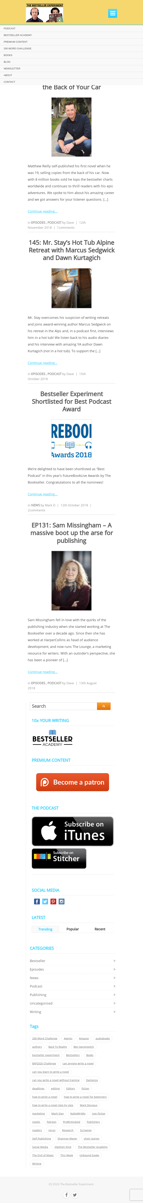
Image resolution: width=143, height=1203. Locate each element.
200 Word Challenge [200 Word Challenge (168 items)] (44, 1038)
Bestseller (37, 961)
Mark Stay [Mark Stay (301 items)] (57, 1113)
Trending (45, 929)
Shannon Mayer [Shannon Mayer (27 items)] (67, 1138)
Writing (35, 1012)
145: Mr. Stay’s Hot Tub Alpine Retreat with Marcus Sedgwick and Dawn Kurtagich (72, 250)
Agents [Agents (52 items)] (68, 1038)
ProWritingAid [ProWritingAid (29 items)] (71, 1122)
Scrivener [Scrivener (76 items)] (86, 1130)
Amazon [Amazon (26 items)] (84, 1038)
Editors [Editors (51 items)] (70, 1088)
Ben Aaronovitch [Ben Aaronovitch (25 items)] (84, 1046)
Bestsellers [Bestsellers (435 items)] (73, 1055)
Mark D (50, 505)
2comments (36, 510)
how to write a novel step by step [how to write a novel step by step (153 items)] (52, 1105)
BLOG (7, 61)
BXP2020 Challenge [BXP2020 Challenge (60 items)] (44, 1063)
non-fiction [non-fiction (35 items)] (98, 1113)
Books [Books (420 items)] (89, 1055)
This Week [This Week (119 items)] (66, 1155)
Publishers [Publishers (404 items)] (93, 1122)
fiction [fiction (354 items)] (85, 1088)
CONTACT (9, 81)
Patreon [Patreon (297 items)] (51, 1122)
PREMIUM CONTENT (16, 41)
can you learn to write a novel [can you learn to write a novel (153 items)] (50, 1072)
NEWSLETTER (12, 68)
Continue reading (41, 211)
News (36, 505)
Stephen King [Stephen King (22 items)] (63, 1147)
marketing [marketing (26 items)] (38, 1113)
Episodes (38, 222)
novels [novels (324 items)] (36, 1122)
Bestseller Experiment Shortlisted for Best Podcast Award (71, 401)
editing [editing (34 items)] (55, 1088)
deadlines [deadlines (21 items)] (38, 1088)
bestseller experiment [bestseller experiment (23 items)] (46, 1055)
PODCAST (9, 28)
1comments (65, 227)
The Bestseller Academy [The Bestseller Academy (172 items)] (93, 1147)
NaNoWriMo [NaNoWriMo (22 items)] (77, 1113)
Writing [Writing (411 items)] (36, 1163)
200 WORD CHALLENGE (17, 48)
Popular (72, 929)
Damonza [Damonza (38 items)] (92, 1080)
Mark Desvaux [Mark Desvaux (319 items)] (88, 1105)
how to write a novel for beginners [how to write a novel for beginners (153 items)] (85, 1097)
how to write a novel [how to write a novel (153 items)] (44, 1097)
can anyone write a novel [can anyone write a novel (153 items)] (78, 1063)
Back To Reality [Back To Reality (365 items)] (57, 1046)
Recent (100, 929)
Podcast (54, 222)
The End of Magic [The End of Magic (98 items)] (43, 1155)
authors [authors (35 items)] (37, 1046)
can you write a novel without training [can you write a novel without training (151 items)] (56, 1080)
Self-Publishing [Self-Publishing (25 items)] (41, 1138)
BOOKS (8, 55)
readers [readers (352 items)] (37, 1130)
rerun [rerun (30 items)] (51, 1130)
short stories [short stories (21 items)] (91, 1138)
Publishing (38, 994)
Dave (70, 222)
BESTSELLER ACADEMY (18, 35)
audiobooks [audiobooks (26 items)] (103, 1038)
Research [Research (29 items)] (68, 1130)
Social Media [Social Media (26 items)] (40, 1147)
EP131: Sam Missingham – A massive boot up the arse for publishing (71, 533)
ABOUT (8, 75)
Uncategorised (41, 1003)
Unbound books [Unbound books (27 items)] (89, 1155)
